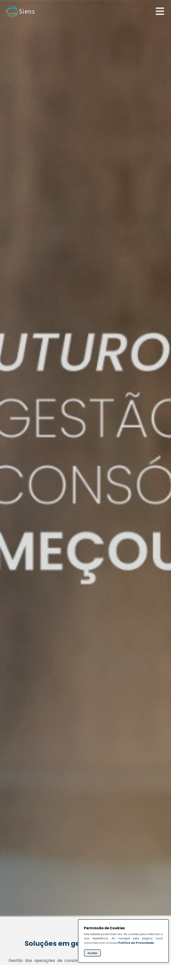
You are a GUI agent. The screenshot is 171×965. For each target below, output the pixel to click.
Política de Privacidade (136, 943)
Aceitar (93, 953)
